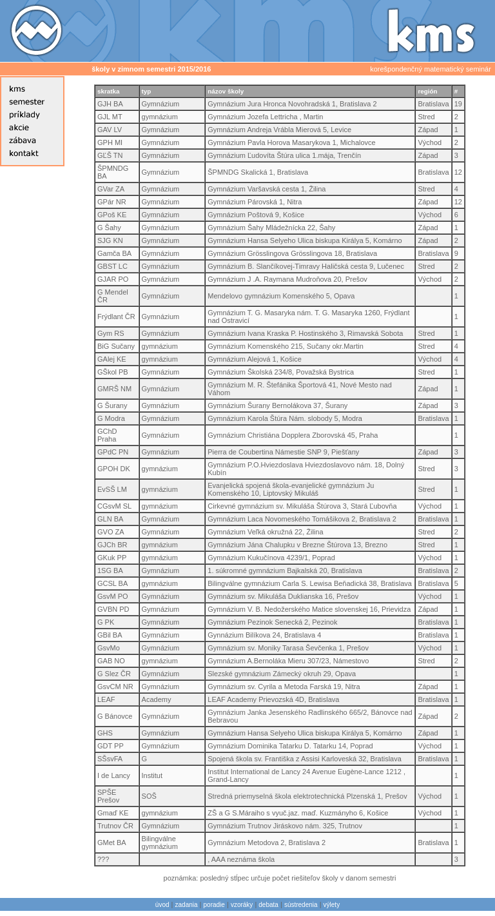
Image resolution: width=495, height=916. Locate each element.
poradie (214, 904)
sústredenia (301, 904)
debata (268, 904)
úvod (162, 904)
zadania (186, 904)
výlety (332, 904)
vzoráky (242, 904)
